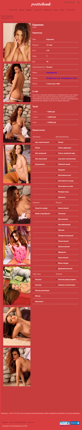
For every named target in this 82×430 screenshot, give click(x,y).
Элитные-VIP (37, 10)
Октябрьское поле (53, 78)
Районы (56, 10)
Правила (5, 422)
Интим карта (70, 10)
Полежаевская (66, 78)
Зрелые (21, 10)
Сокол (74, 78)
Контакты (31, 422)
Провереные (47, 10)
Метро (62, 10)
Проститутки (13, 10)
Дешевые (29, 10)
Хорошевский (51, 72)
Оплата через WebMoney (18, 422)
